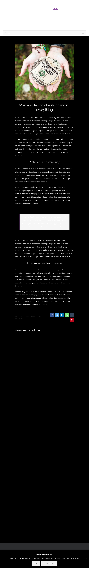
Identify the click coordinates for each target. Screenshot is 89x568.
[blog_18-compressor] (44, 72)
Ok (36, 563)
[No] (86, 559)
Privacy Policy (49, 563)
